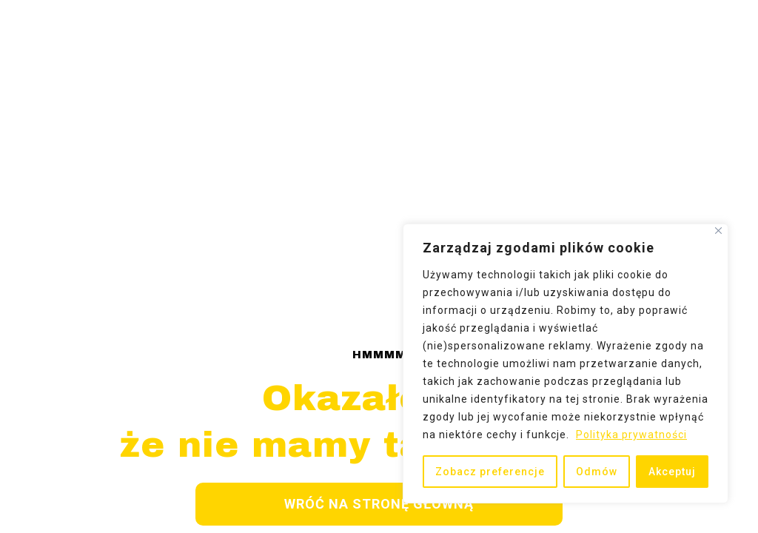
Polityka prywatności (631, 434)
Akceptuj (672, 471)
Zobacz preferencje (490, 471)
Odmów (596, 471)
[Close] (718, 230)
